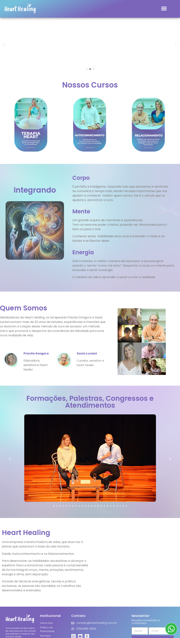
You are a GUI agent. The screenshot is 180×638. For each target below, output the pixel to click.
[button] (163, 8)
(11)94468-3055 (86, 629)
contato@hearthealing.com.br (96, 623)
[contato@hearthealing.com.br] (72, 623)
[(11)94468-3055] (72, 628)
